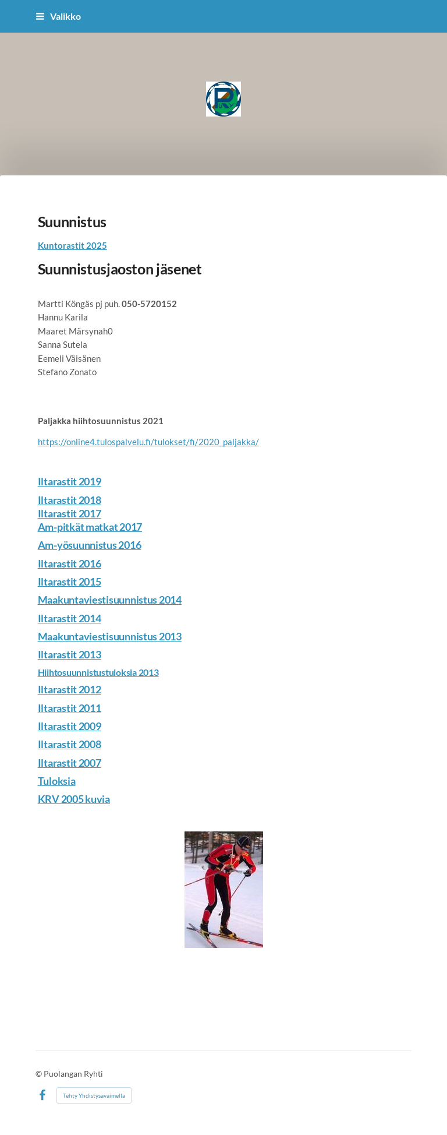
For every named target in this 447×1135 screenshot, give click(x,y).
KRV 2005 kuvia (74, 798)
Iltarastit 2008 (69, 744)
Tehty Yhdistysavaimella (94, 1095)
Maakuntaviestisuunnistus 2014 (110, 599)
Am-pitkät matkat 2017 (90, 526)
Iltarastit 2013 (69, 654)
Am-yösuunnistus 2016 (89, 544)
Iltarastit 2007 (69, 762)
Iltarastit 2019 (69, 481)
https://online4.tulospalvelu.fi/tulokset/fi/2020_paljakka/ (148, 441)
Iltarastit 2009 (69, 726)
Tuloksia (57, 780)
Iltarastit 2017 (69, 513)
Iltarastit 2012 (69, 689)
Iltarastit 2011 (69, 708)
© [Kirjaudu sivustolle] (40, 1073)
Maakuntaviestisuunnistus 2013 (110, 636)
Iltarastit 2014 (69, 618)
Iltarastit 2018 (69, 500)
